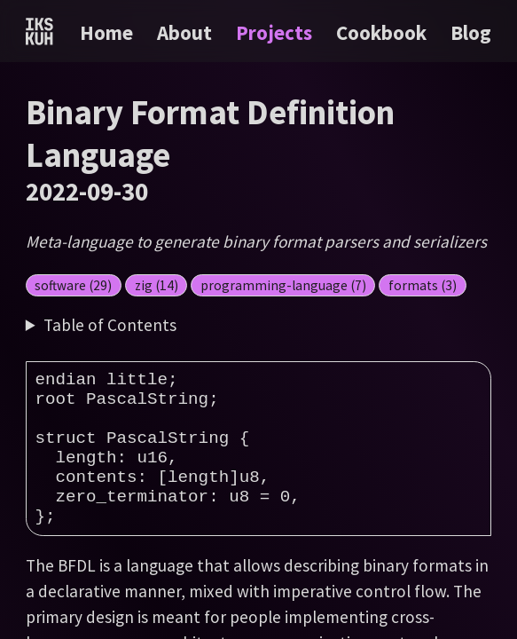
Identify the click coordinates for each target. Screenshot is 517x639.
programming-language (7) (283, 285)
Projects (276, 32)
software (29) (73, 285)
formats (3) (422, 285)
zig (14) (156, 285)
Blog (470, 32)
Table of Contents (109, 324)
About (186, 32)
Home (106, 32)
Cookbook (383, 32)
